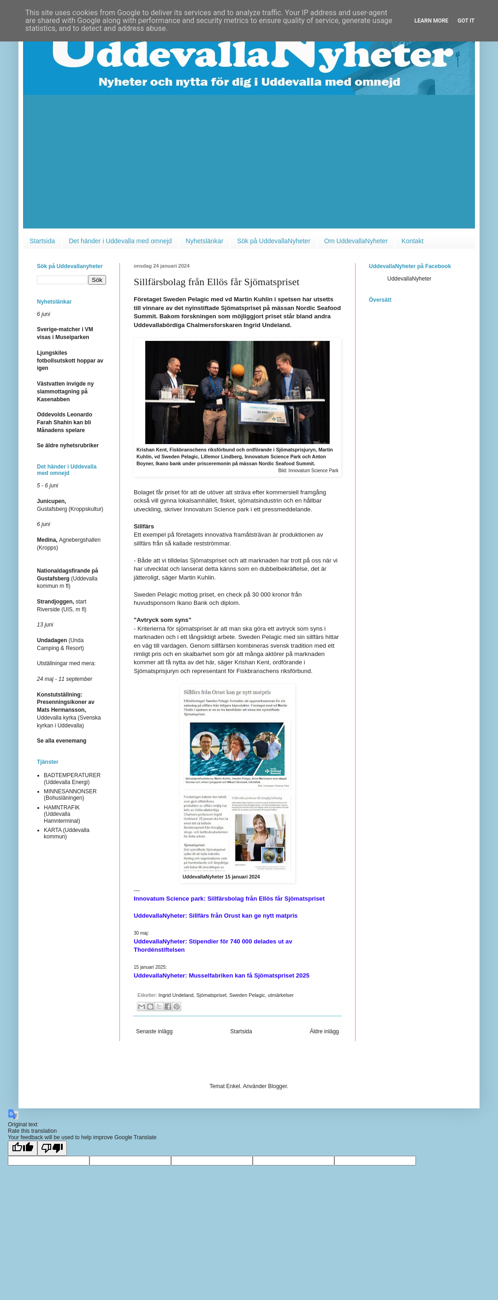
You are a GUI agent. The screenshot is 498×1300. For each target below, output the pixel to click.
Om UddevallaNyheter (356, 241)
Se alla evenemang (61, 741)
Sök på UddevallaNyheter (273, 241)
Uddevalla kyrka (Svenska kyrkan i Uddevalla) (69, 710)
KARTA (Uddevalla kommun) (66, 833)
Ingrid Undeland (176, 995)
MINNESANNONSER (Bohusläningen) (70, 794)
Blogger (277, 1086)
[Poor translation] (52, 1148)
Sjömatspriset (211, 995)
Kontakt (412, 241)
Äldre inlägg (324, 1031)
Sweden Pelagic (247, 995)
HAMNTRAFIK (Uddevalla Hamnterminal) (62, 814)
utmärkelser (281, 995)
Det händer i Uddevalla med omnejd (120, 241)
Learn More (432, 21)
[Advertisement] (249, 164)
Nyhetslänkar (205, 241)
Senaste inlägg (154, 1031)
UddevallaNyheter (409, 278)
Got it (465, 21)
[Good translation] (22, 1148)
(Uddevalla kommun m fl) (67, 579)
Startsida (42, 241)
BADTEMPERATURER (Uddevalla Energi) (72, 778)
